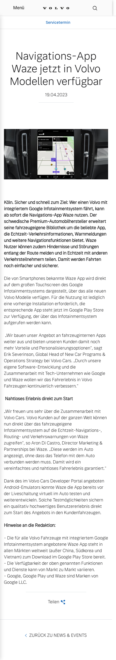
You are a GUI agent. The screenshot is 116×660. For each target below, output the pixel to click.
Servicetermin (58, 22)
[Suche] (95, 8)
